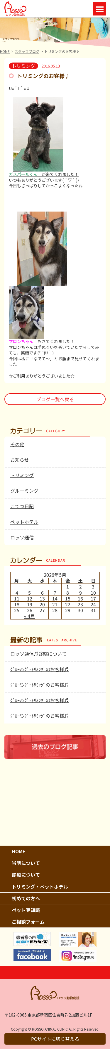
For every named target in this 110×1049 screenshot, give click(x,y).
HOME (5, 51)
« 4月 (29, 615)
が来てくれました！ (44, 174)
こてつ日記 (22, 506)
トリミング (22, 475)
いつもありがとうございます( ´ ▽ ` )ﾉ (44, 180)
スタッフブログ (27, 51)
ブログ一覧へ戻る (55, 399)
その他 (17, 444)
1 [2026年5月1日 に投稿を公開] (67, 586)
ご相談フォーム (28, 921)
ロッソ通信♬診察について (38, 653)
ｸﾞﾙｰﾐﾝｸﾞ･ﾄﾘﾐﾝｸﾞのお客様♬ (39, 669)
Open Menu (99, 8)
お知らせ (19, 459)
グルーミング (24, 490)
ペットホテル (24, 521)
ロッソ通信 (22, 537)
